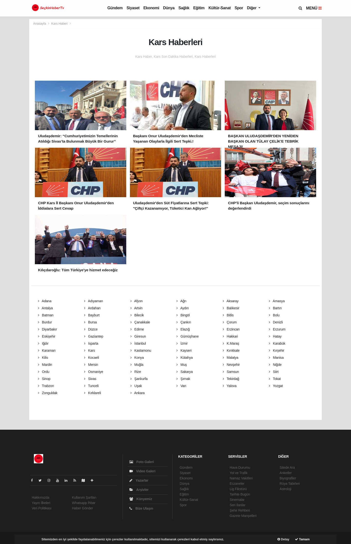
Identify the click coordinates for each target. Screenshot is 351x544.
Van (181, 386)
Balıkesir (231, 308)
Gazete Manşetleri (243, 516)
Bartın (275, 308)
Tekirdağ (231, 379)
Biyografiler (288, 478)
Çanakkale (140, 322)
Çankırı (183, 322)
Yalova (230, 386)
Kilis (43, 357)
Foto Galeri (141, 462)
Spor (238, 8)
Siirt (274, 372)
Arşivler (139, 490)
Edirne (137, 329)
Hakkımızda (40, 497)
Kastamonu (140, 350)
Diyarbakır (47, 329)
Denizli (276, 322)
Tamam (302, 539)
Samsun (231, 372)
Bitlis (228, 315)
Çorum (230, 322)
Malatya (230, 357)
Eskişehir (47, 336)
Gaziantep (93, 336)
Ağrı (181, 301)
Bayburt (91, 315)
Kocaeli (91, 357)
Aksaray (231, 301)
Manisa (276, 357)
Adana (44, 301)
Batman (46, 315)
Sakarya (184, 372)
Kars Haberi (59, 23)
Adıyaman (93, 301)
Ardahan (92, 308)
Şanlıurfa (139, 379)
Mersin (91, 365)
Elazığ (183, 329)
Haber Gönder (82, 508)
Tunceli (91, 386)
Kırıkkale (231, 350)
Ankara (137, 393)
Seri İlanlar (237, 505)
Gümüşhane (187, 336)
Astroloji (285, 489)
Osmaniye (93, 372)
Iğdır (43, 343)
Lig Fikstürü (238, 489)
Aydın (182, 308)
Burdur (45, 322)
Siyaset (133, 8)
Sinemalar (237, 500)
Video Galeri (142, 471)
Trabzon (46, 386)
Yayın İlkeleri (41, 503)
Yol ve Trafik (238, 473)
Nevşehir (231, 365)
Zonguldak (48, 393)
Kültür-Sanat (219, 8)
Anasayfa (40, 23)
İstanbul (138, 343)
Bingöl (183, 315)
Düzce (91, 329)
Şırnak (183, 379)
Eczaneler (237, 484)
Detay (283, 539)
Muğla (137, 365)
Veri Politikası (41, 508)
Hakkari (230, 336)
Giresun (138, 336)
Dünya (169, 8)
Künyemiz (140, 499)
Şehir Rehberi (240, 510)
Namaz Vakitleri (241, 478)
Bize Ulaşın (141, 508)
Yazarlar (138, 480)
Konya (137, 357)
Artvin (136, 308)
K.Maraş (231, 343)
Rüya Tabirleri (290, 484)
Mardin (45, 365)
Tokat (275, 379)
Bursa (90, 322)
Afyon (136, 301)
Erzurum (277, 329)
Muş (181, 365)
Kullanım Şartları (84, 497)
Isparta (91, 343)
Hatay (275, 336)
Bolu (274, 315)
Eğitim (199, 8)
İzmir (182, 343)
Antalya (45, 308)
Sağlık (183, 8)
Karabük (277, 343)
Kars (89, 350)
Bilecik (137, 315)
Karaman (47, 350)
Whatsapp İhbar (83, 503)
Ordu (43, 372)
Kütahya (184, 357)
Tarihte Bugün (240, 494)
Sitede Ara (287, 467)
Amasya (277, 301)
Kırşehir (276, 350)
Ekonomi (151, 8)
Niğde (275, 365)
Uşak (136, 386)
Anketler (286, 473)
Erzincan (231, 329)
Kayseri (184, 350)
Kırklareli (92, 393)
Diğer (252, 8)
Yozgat (276, 386)
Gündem (115, 8)
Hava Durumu (240, 467)
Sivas (90, 379)
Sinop (44, 379)
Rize (135, 372)
